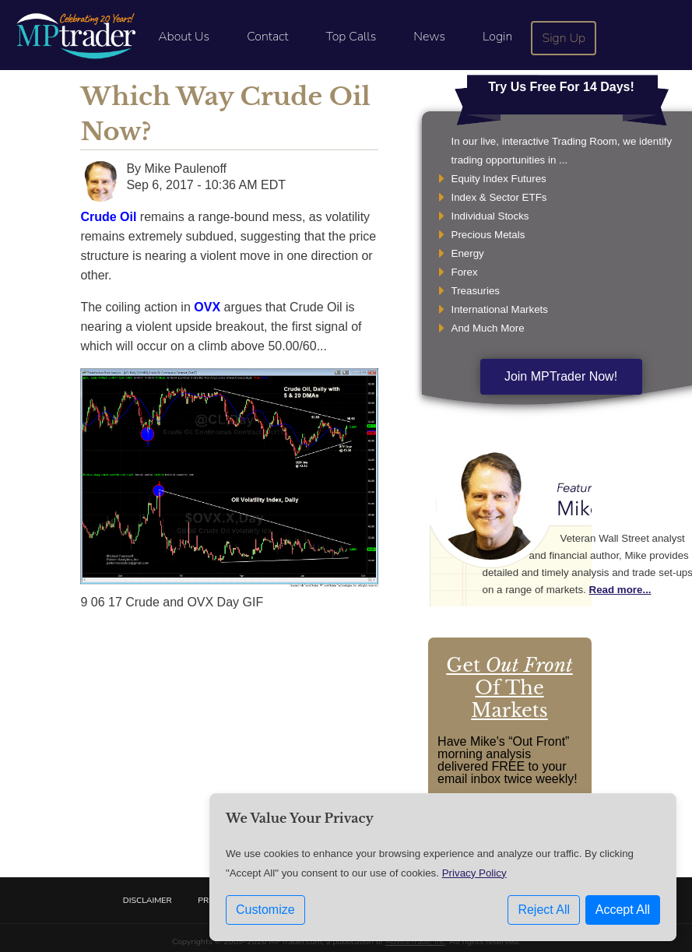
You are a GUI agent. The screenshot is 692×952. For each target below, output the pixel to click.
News (429, 36)
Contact (267, 36)
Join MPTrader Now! (560, 376)
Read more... (620, 589)
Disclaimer (147, 900)
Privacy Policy (474, 877)
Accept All (622, 913)
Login (497, 36)
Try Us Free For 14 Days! (561, 86)
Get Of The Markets (509, 688)
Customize (265, 913)
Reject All (544, 913)
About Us (183, 36)
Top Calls (350, 36)
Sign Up (564, 38)
